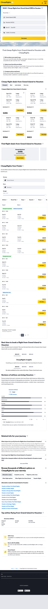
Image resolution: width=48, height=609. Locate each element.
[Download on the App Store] (27, 590)
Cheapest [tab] (4, 85)
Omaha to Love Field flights (9, 497)
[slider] (45, 195)
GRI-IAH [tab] (31, 354)
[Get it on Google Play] (20, 590)
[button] (24, 17)
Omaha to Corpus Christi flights (10, 508)
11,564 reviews (13, 394)
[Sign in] (42, 3)
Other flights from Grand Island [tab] (23, 478)
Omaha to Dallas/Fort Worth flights (11, 486)
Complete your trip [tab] (19, 474)
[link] (20, 158)
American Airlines (13, 389)
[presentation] (42, 8)
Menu (45, 2)
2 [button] (25, 335)
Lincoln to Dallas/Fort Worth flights (11, 495)
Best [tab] (11, 85)
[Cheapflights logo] (6, 2)
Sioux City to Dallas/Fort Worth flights (11, 501)
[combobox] (6, 12)
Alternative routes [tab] (7, 474)
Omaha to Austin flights (8, 493)
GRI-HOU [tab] (24, 354)
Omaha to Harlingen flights (9, 504)
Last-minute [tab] (18, 85)
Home (12, 568)
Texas (16, 568)
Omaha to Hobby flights (8, 488)
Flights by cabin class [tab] (32, 474)
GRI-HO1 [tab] (17, 354)
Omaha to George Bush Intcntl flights (11, 490)
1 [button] (22, 335)
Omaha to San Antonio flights (9, 499)
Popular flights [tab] (37, 478)
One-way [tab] (26, 85)
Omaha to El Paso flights (8, 506)
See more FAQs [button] (24, 463)
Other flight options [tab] (7, 478)
